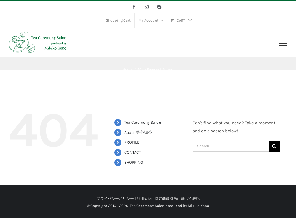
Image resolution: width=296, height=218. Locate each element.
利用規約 (144, 198)
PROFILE (131, 142)
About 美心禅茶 (138, 132)
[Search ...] (231, 146)
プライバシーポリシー (115, 198)
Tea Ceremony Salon (142, 122)
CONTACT (132, 152)
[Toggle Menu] (283, 43)
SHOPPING (133, 162)
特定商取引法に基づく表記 (177, 198)
